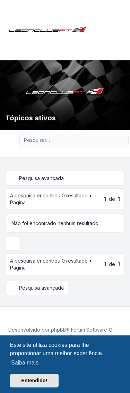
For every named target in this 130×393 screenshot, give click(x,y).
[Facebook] (7, 312)
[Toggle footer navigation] (121, 312)
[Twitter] (12, 312)
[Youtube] (18, 312)
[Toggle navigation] (121, 30)
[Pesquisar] (109, 140)
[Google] (23, 312)
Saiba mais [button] (24, 363)
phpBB (58, 330)
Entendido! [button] (34, 380)
